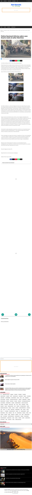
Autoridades (28, 396)
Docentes (7, 401)
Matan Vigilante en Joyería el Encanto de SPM (12, 379)
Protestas (2, 414)
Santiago (22, 416)
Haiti (15, 406)
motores (24, 409)
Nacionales (6, 411)
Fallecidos (2, 404)
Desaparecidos (24, 399)
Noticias (17, 411)
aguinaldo (7, 396)
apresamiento (21, 396)
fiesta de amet (11, 404)
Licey (1, 409)
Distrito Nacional (3, 401)
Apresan (25, 396)
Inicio (2, 30)
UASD (6, 419)
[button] (11, 61)
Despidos (29, 399)
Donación (15, 401)
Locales (9, 409)
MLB (21, 409)
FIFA (14, 404)
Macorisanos (12, 409)
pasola (28, 411)
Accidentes (15, 394)
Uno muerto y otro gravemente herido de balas (12, 478)
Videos (13, 419)
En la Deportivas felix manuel (26, 401)
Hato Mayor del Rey (23, 406)
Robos (22, 414)
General (6, 406)
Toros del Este (2, 419)
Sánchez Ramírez (17, 416)
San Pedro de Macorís (11, 416)
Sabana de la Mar (27, 414)
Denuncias (7, 399)
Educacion (19, 401)
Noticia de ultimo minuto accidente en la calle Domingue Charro (15, 482)
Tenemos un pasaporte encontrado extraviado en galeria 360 (15, 474)
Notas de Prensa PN (12, 411)
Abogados (11, 394)
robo (20, 414)
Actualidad (24, 394)
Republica (17, 414)
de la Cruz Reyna (3, 399)
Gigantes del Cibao (10, 406)
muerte (28, 409)
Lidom (4, 409)
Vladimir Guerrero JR (18, 419)
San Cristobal (5, 416)
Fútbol (27, 404)
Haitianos (18, 406)
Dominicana (11, 401)
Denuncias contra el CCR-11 (14, 399)
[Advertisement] (16, 350)
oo (19, 411)
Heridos (28, 406)
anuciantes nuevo (15, 396)
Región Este (12, 414)
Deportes (20, 399)
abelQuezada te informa (6, 394)
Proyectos (5, 414)
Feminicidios (6, 404)
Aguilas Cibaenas (3, 396)
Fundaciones (23, 404)
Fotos (17, 404)
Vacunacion (9, 419)
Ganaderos (2, 406)
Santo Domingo (26, 416)
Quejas (9, 414)
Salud (1, 416)
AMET (11, 396)
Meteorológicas (17, 409)
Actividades (20, 394)
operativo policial (23, 411)
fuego (20, 404)
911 (1, 394)
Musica (2, 411)
